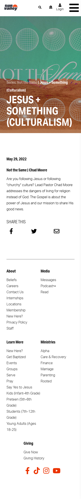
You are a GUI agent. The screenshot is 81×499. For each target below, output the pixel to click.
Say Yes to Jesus (19, 387)
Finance (47, 363)
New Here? (14, 316)
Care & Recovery (53, 357)
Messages (48, 280)
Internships (14, 298)
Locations (13, 304)
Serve (10, 375)
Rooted (46, 381)
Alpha (45, 351)
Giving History (34, 458)
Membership (15, 310)
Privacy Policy (16, 322)
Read (44, 292)
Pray (9, 381)
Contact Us (15, 292)
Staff (10, 328)
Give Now (31, 452)
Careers (12, 286)
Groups (11, 369)
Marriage (47, 369)
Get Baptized (16, 357)
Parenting (48, 375)
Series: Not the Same (21, 82)
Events (11, 363)
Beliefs (11, 280)
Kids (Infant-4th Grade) (23, 393)
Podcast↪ (48, 286)
